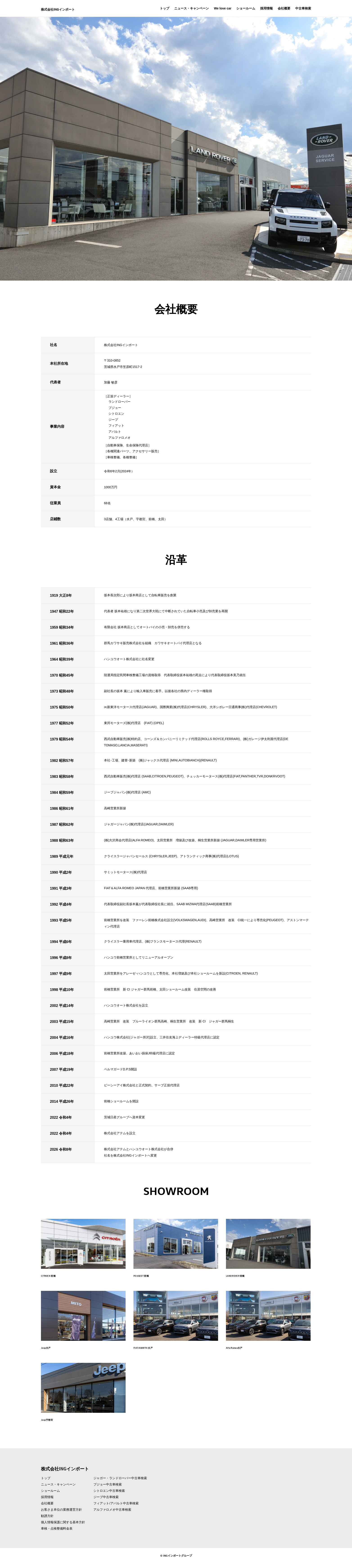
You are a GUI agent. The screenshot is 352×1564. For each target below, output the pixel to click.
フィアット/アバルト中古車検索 (116, 1503)
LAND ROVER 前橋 (243, 1275)
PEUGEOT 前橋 (146, 1275)
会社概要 (284, 8)
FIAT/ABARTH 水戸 (150, 1347)
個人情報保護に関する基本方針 (63, 1522)
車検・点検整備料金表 (56, 1529)
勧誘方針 (47, 1516)
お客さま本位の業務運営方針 (61, 1510)
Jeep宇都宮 (51, 1419)
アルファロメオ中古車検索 (112, 1510)
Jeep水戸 (49, 1347)
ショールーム (245, 8)
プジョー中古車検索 (107, 1485)
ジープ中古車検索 (106, 1497)
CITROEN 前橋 (54, 1275)
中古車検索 (303, 8)
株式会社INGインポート (73, 8)
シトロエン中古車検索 (109, 1491)
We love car (222, 8)
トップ (164, 8)
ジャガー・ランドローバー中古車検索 (120, 1478)
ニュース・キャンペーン (191, 8)
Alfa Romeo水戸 (241, 1347)
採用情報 (266, 8)
